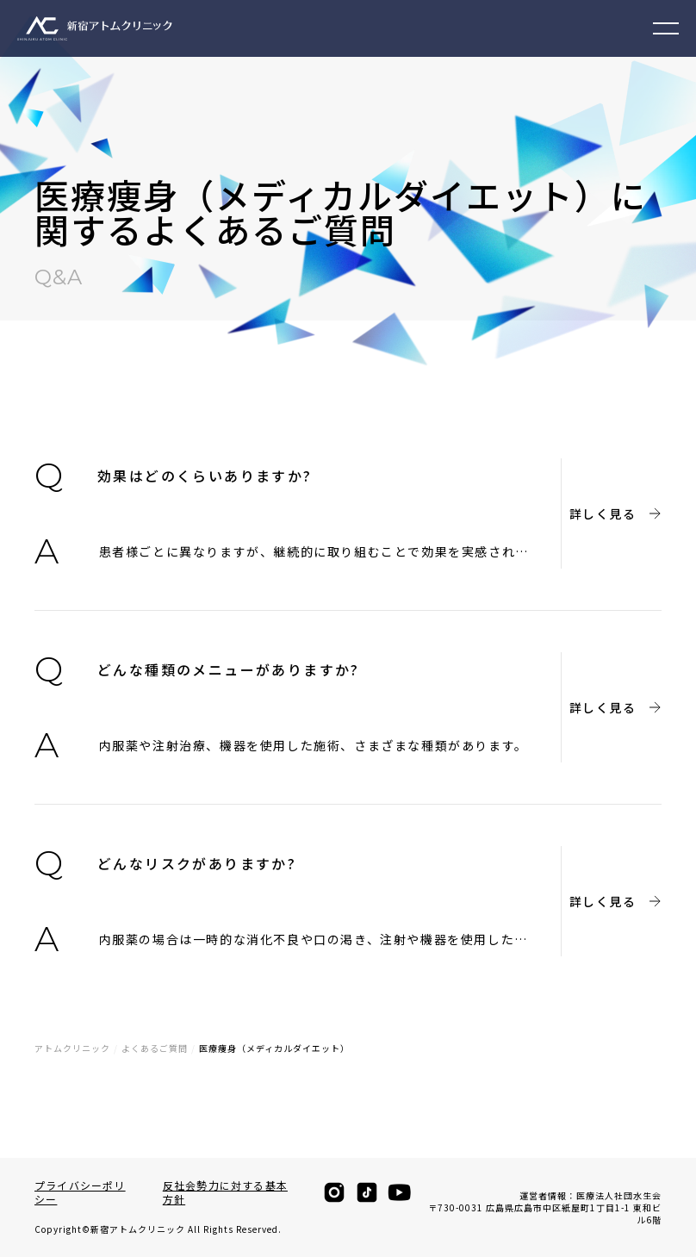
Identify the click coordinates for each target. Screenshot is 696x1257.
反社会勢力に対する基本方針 (225, 1192)
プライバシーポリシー (80, 1192)
